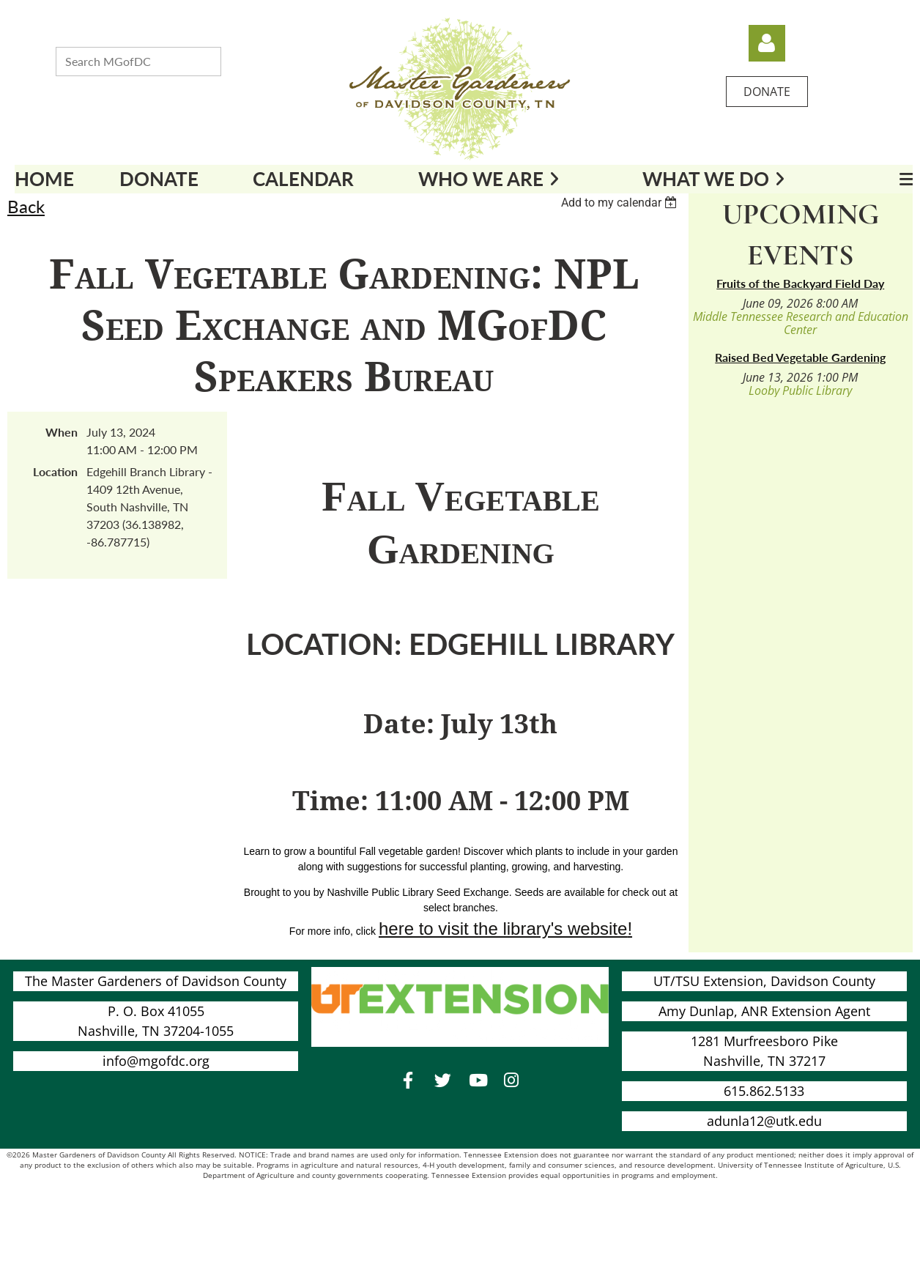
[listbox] (621, 202)
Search (235, 60)
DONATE (766, 92)
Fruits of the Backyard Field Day (800, 283)
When (61, 432)
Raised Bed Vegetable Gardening (800, 357)
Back (26, 206)
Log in (767, 43)
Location (55, 471)
